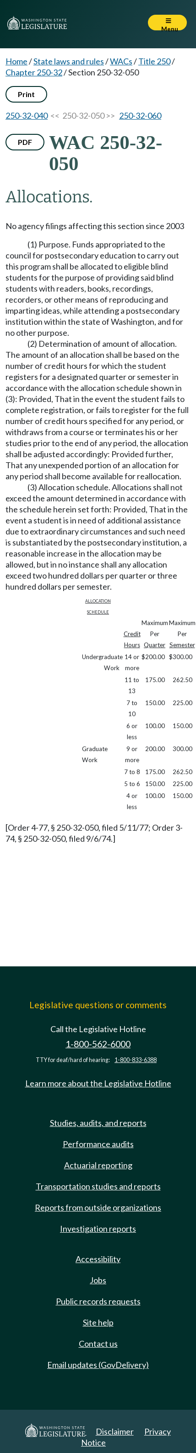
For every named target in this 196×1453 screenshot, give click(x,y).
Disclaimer (115, 1431)
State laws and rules (68, 61)
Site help (98, 1322)
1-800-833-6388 (135, 1060)
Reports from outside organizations (98, 1207)
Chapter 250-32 (33, 72)
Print (26, 94)
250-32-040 (26, 115)
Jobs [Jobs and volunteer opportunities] (98, 1280)
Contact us (98, 1343)
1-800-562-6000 (98, 1044)
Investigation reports (98, 1228)
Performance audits (98, 1144)
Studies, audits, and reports (98, 1123)
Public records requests (98, 1301)
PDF (25, 142)
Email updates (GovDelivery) (98, 1365)
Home (16, 61)
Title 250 (154, 61)
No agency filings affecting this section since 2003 (94, 226)
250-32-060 (140, 115)
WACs (121, 61)
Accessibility (98, 1259)
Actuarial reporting (98, 1165)
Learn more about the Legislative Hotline (98, 1083)
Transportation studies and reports (98, 1186)
